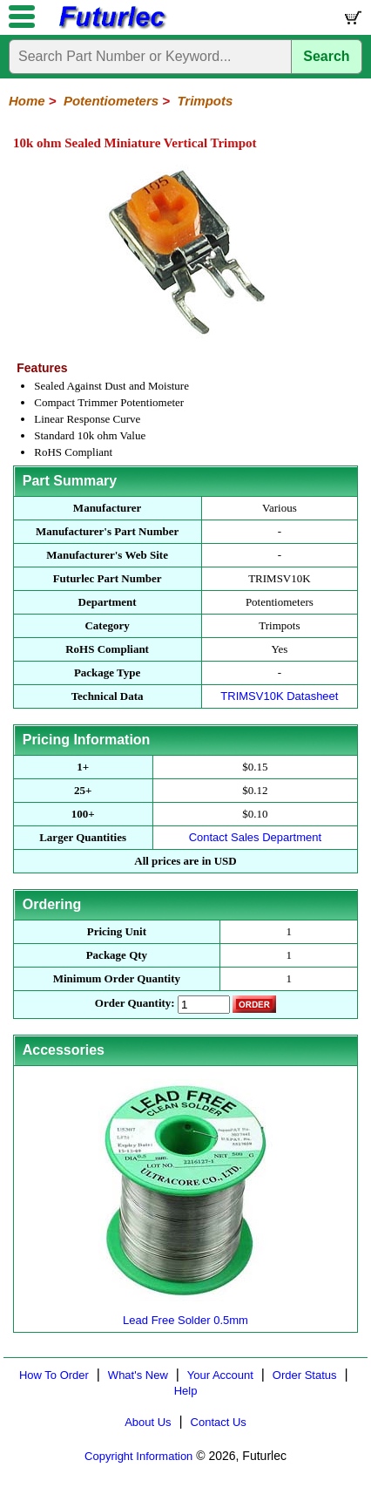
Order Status (305, 1375)
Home (27, 100)
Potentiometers (111, 100)
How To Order (54, 1375)
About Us (148, 1422)
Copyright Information (138, 1456)
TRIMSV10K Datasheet (279, 696)
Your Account (220, 1375)
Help (186, 1390)
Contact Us (218, 1422)
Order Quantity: (135, 1002)
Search (326, 56)
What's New (138, 1375)
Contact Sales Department (255, 837)
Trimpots (205, 100)
